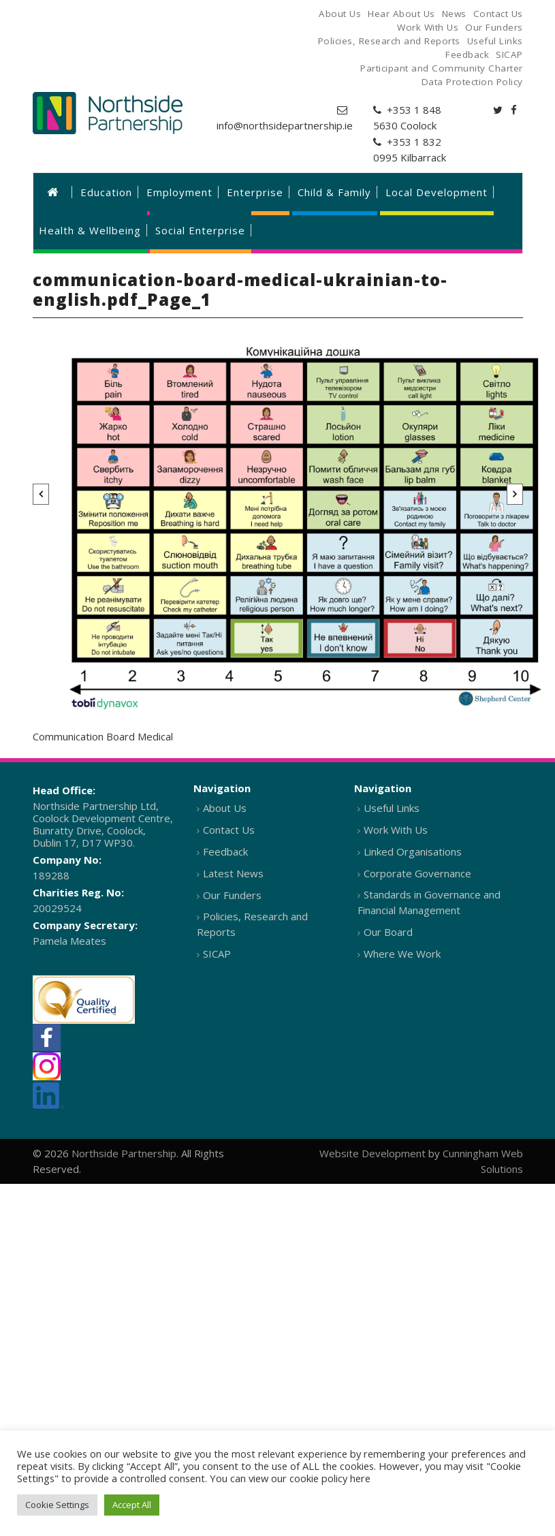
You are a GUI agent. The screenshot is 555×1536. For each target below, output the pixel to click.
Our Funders (232, 895)
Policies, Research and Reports (252, 924)
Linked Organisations (413, 851)
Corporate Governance (417, 873)
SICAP (217, 953)
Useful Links (391, 808)
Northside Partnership (124, 1153)
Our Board (388, 932)
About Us (225, 808)
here (360, 1478)
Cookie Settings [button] (57, 1505)
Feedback (225, 851)
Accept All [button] (131, 1505)
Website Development (372, 1153)
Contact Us (229, 829)
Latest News (233, 873)
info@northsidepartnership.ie (285, 125)
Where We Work (402, 953)
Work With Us (396, 829)
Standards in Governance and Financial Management (429, 902)
